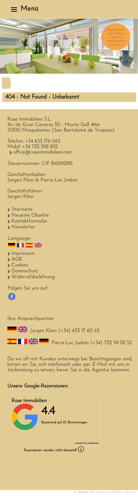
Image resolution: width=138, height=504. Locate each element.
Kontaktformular (29, 221)
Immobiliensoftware (121, 492)
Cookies (19, 265)
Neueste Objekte (30, 215)
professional (93, 443)
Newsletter (23, 227)
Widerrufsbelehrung (33, 277)
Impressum (23, 253)
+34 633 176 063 (42, 141)
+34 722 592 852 (40, 147)
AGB (16, 259)
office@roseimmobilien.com (42, 152)
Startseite (22, 209)
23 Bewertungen (75, 422)
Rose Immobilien (29, 401)
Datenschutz (24, 271)
